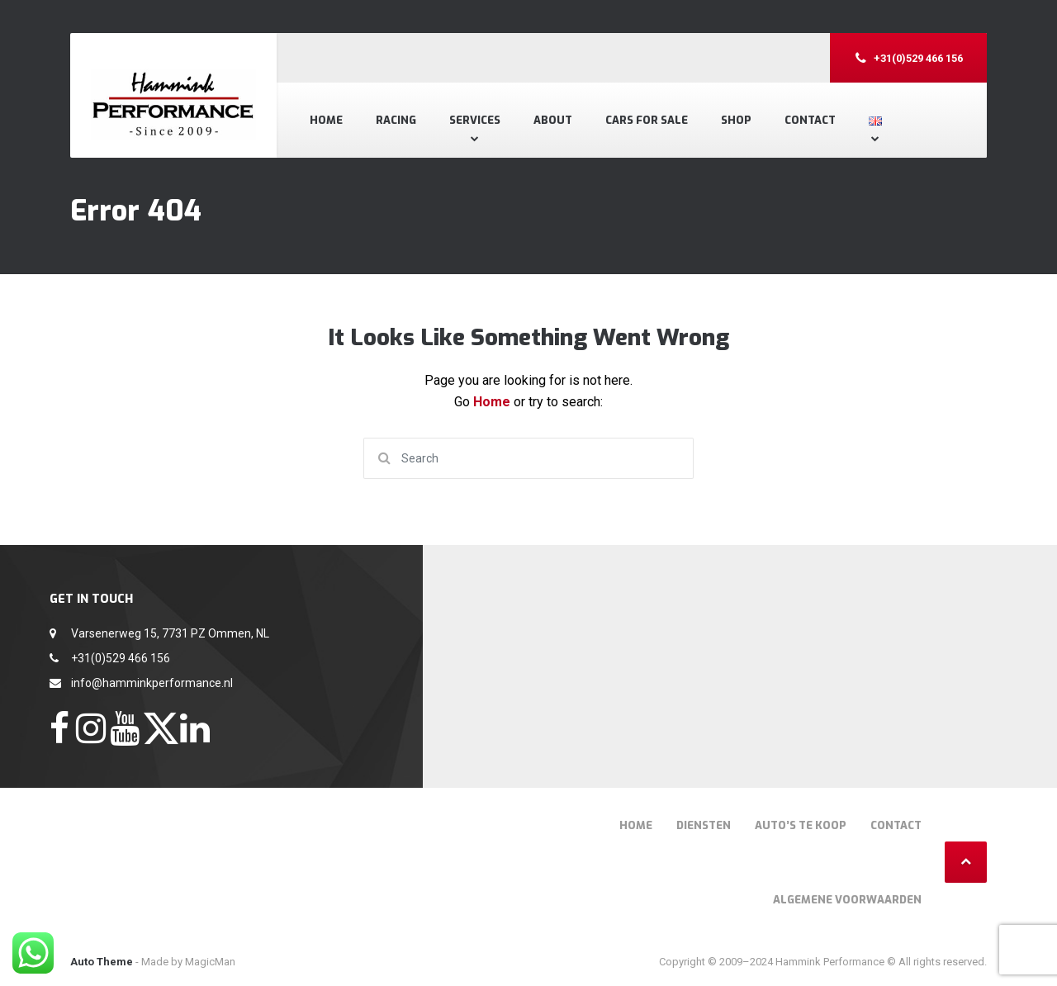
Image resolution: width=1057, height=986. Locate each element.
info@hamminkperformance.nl (152, 683)
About (552, 120)
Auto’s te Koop (800, 825)
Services (474, 120)
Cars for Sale (646, 120)
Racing (396, 120)
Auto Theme (101, 961)
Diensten (703, 825)
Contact (810, 120)
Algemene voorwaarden (847, 900)
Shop (736, 120)
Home (326, 120)
